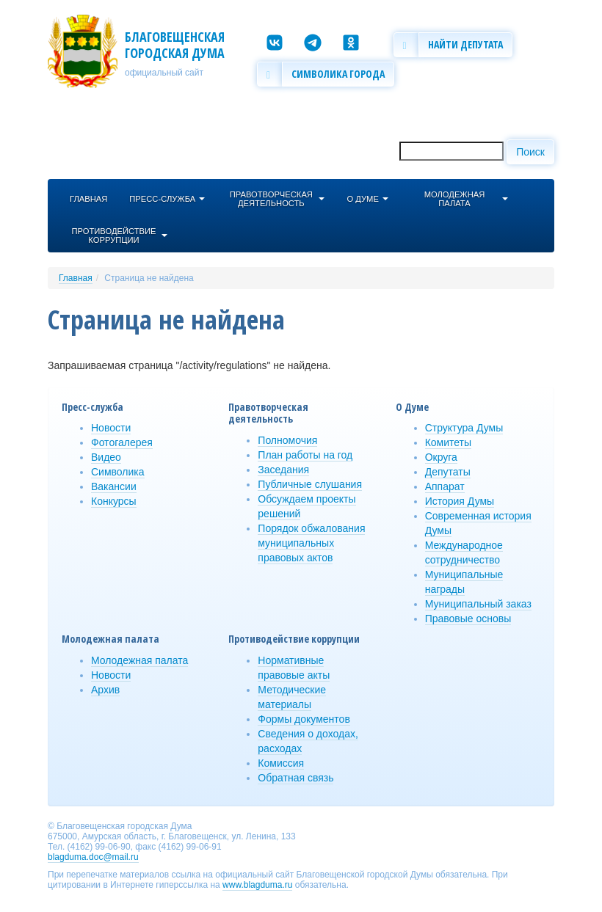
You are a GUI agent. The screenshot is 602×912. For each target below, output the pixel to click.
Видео (106, 457)
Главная (76, 278)
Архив (105, 690)
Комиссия (281, 763)
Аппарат (445, 486)
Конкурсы (114, 501)
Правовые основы (468, 618)
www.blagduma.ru (257, 885)
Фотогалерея (122, 442)
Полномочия (287, 440)
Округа (441, 457)
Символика (118, 472)
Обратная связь (295, 778)
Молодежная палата (139, 660)
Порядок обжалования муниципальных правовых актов (311, 542)
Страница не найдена (148, 278)
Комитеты (448, 442)
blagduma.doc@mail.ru (93, 857)
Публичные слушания (310, 484)
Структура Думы (464, 428)
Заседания (283, 469)
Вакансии (114, 486)
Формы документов (304, 719)
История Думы (460, 501)
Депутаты (448, 472)
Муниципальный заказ (478, 604)
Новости (111, 428)
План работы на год (305, 455)
